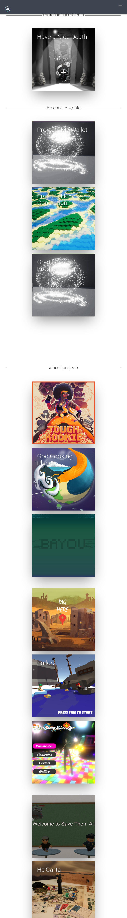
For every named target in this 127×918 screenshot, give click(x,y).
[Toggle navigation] (120, 4)
